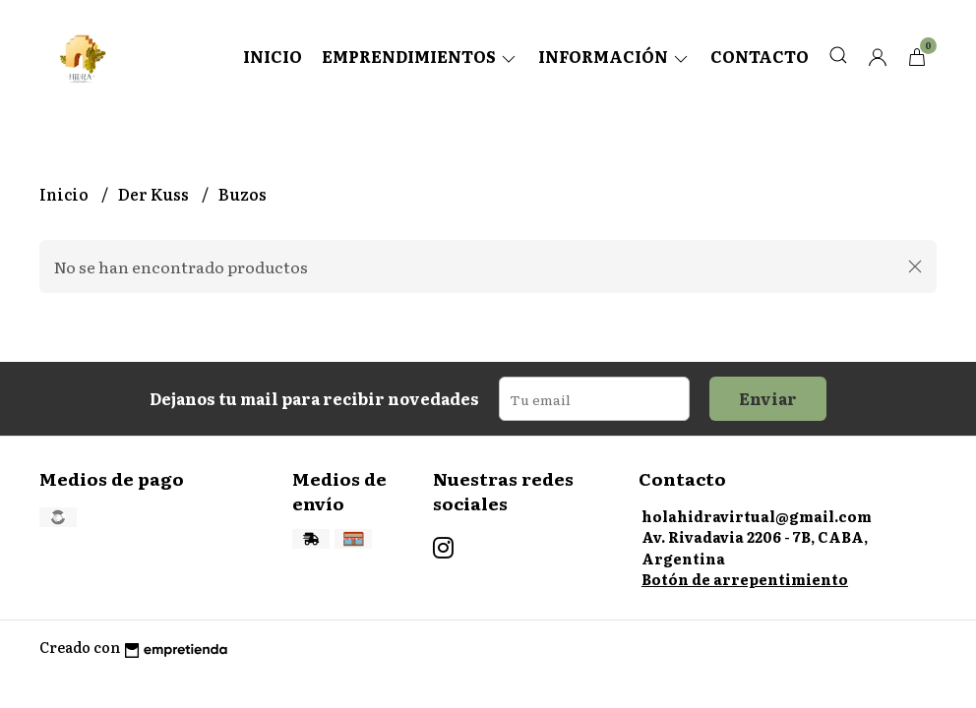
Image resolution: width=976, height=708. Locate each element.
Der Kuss (155, 194)
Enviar (768, 398)
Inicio (272, 56)
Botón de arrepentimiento (744, 578)
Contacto (759, 56)
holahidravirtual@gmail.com (756, 515)
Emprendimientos (420, 56)
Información (614, 56)
